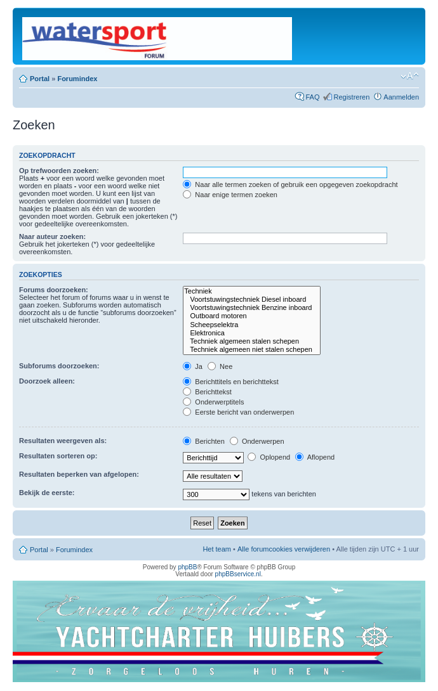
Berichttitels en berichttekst (231, 381)
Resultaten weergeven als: (63, 440)
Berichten (204, 441)
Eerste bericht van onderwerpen (238, 412)
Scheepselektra (251, 325)
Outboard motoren (251, 316)
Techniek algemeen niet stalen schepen (251, 350)
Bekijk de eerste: (46, 492)
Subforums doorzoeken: (59, 366)
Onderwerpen (257, 441)
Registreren (351, 97)
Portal (40, 78)
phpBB (187, 567)
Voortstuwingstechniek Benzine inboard (251, 308)
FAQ (312, 97)
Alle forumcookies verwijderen (283, 549)
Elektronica (251, 333)
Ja (192, 366)
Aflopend (315, 457)
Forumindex (77, 78)
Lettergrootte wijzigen (410, 76)
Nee (220, 366)
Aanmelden (401, 97)
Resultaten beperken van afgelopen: (79, 474)
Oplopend (269, 457)
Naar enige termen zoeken (230, 194)
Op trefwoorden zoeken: (59, 170)
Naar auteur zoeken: (52, 236)
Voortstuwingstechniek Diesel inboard (251, 299)
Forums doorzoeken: (53, 290)
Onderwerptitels (213, 402)
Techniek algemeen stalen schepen (251, 341)
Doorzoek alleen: (47, 381)
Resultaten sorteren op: (58, 456)
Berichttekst (207, 392)
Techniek (251, 291)
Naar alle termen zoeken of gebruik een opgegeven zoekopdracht (290, 184)
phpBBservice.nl (238, 574)
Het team (216, 549)
